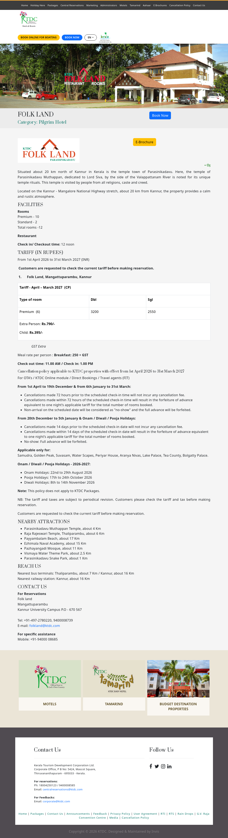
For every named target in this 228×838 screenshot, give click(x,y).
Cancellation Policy (179, 5)
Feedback (100, 814)
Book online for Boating (39, 37)
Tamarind (135, 5)
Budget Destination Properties (178, 706)
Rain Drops (186, 814)
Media (114, 817)
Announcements (79, 814)
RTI (163, 814)
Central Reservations (72, 5)
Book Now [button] (160, 115)
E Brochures (160, 5)
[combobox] (90, 37)
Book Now (72, 37)
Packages (53, 5)
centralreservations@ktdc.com (63, 789)
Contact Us (200, 5)
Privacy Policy (120, 814)
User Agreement (146, 814)
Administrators (109, 5)
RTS (172, 814)
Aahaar (147, 5)
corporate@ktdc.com (56, 801)
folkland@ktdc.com (44, 625)
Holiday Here (37, 5)
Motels (124, 5)
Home (25, 5)
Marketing (92, 5)
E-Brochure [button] (144, 142)
